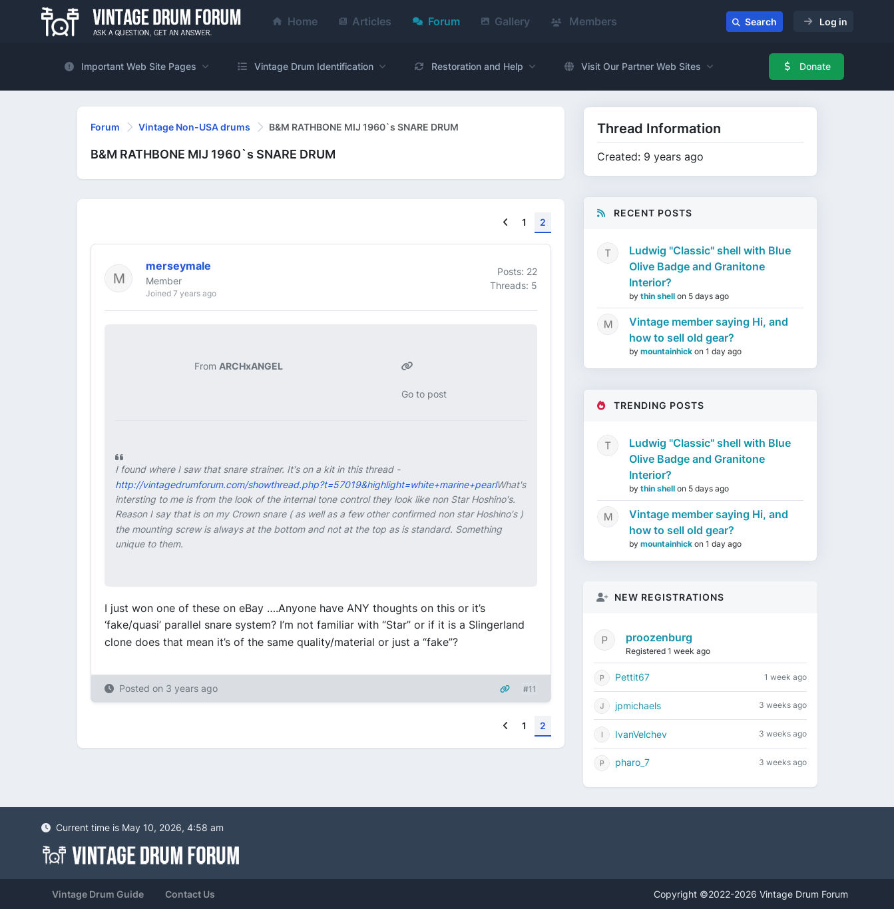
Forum (436, 21)
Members (584, 21)
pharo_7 (632, 762)
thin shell (658, 296)
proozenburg (659, 637)
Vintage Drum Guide (98, 894)
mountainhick (667, 351)
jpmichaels (638, 705)
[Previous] (505, 222)
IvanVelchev (641, 734)
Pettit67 (632, 677)
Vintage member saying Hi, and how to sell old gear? (708, 329)
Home (295, 21)
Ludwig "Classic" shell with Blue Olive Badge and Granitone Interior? (710, 266)
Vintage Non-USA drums (194, 127)
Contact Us (190, 894)
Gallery (505, 21)
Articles (365, 21)
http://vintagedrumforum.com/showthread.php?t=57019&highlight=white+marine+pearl (306, 484)
